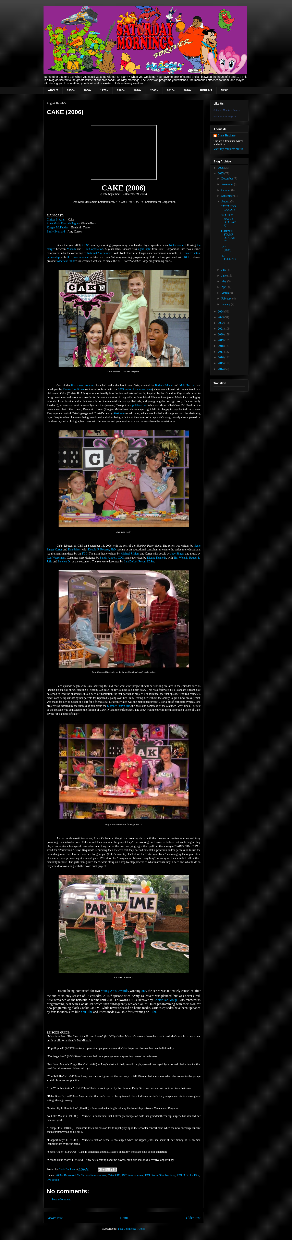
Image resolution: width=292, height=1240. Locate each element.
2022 (221, 322)
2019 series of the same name (135, 389)
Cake (111, 1175)
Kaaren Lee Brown (74, 389)
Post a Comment (61, 1199)
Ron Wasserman (56, 557)
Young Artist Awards (114, 990)
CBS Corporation (93, 249)
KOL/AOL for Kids (188, 1175)
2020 (221, 334)
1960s (88, 90)
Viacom (71, 249)
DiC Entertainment (78, 257)
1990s (138, 90)
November (227, 184)
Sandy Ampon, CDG (112, 557)
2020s (187, 90)
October (226, 190)
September (227, 195)
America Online (66, 261)
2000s (154, 90)
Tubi (153, 1012)
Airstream (119, 413)
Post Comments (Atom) (131, 1228)
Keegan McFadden (57, 227)
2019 (221, 340)
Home (124, 1218)
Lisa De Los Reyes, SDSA (139, 561)
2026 (221, 167)
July (224, 269)
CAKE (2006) (226, 248)
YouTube (87, 1012)
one (143, 990)
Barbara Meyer (164, 385)
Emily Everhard (56, 231)
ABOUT (53, 90)
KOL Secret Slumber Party (160, 1175)
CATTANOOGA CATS (228, 208)
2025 (221, 173)
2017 (221, 351)
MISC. (225, 90)
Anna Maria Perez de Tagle (62, 223)
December (227, 178)
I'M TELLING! (228, 259)
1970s (104, 90)
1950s (71, 90)
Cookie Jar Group (165, 1000)
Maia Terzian (187, 385)
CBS (85, 245)
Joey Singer (177, 553)
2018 (221, 345)
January (226, 304)
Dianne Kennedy (156, 557)
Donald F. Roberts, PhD (102, 549)
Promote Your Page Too (225, 116)
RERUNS (206, 90)
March (225, 292)
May (224, 281)
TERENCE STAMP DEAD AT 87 (228, 236)
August (225, 201)
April (224, 287)
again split (144, 249)
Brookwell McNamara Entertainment (85, 1175)
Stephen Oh (64, 561)
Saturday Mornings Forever (227, 110)
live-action (53, 1179)
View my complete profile (228, 148)
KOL (187, 257)
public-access (139, 405)
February (226, 298)
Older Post (193, 1218)
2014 (221, 369)
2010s (171, 90)
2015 (221, 363)
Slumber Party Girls (118, 705)
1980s (121, 90)
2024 (221, 311)
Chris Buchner (226, 135)
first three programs (83, 385)
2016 (221, 357)
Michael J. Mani (130, 553)
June (224, 275)
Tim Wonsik (180, 557)
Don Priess (74, 549)
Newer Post (55, 1218)
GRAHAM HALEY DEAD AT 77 (228, 220)
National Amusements (99, 253)
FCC (84, 553)
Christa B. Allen (56, 219)
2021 (221, 328)
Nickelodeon (176, 245)
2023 (221, 317)
